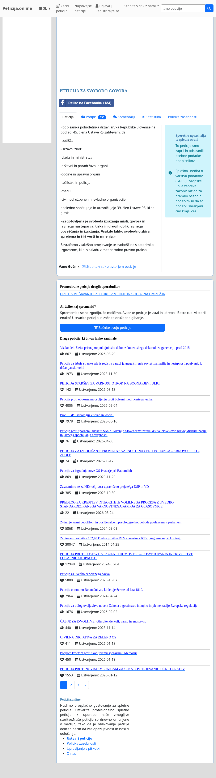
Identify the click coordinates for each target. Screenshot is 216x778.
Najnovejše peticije (83, 8)
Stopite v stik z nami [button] (140, 6)
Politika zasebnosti (182, 117)
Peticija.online (17, 8)
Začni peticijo (62, 8)
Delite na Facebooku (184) (85, 103)
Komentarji (124, 117)
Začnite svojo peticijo (112, 327)
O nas (71, 753)
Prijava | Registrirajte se (107, 8)
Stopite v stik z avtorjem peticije (109, 266)
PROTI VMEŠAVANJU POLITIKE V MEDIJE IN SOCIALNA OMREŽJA (112, 294)
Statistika (151, 117)
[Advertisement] (135, 53)
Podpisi (93, 117)
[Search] (183, 8)
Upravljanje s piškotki (83, 748)
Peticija (68, 117)
